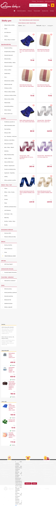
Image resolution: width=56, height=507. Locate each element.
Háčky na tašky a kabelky (9, 91)
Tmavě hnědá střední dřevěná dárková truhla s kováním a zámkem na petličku (12, 385)
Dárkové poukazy (8, 289)
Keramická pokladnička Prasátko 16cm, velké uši (12, 435)
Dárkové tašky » (7, 59)
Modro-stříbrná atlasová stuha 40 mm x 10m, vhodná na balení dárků (27, 121)
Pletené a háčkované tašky (10, 236)
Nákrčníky (6, 217)
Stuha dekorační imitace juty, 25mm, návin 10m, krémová (43, 50)
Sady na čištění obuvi (8, 162)
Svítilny (6, 176)
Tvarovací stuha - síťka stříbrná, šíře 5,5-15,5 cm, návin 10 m (44, 121)
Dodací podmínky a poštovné (10, 292)
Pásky (5, 203)
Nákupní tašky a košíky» (9, 25)
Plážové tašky (7, 102)
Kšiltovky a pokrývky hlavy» (10, 206)
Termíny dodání (37, 11)
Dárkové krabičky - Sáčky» (10, 62)
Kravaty (6, 199)
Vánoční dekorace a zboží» (10, 256)
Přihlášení (34, 1)
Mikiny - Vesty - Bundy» (9, 192)
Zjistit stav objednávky (49, 1)
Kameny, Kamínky (8, 245)
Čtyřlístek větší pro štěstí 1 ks (12, 420)
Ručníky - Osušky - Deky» (9, 221)
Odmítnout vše (28, 483)
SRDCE (5, 28)
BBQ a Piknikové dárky (9, 154)
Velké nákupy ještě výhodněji (8, 327)
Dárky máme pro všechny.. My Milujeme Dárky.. (8, 337)
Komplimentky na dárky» (9, 51)
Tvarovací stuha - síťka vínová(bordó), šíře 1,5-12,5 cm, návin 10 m (26, 157)
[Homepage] (14, 10)
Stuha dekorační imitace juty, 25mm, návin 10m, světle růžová (44, 85)
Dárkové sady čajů (8, 84)
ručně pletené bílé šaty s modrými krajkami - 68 (11, 370)
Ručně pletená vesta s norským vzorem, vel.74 (12, 355)
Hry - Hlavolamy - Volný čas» (10, 136)
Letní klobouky (7, 210)
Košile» (6, 195)
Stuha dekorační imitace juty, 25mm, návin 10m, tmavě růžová (27, 85)
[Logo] (10, 5)
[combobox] (44, 25)
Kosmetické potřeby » (9, 106)
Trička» (6, 188)
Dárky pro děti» (7, 132)
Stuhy (5, 252)
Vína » (5, 77)
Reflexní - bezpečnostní (9, 165)
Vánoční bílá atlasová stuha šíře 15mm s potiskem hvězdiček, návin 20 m (44, 192)
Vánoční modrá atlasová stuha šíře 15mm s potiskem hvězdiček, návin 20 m (27, 192)
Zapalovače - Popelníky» (9, 173)
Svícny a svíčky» (7, 70)
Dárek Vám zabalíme (21, 11)
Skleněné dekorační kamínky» (8, 55)
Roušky (6, 225)
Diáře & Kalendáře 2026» (9, 125)
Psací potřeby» (7, 129)
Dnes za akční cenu (8, 113)
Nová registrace (40, 1)
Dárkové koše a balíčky (9, 80)
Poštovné (30, 11)
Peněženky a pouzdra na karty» (9, 122)
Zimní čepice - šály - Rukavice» (8, 214)
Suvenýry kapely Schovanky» (10, 272)
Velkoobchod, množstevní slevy (9, 281)
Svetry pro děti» (7, 233)
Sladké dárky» (7, 73)
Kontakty (52, 11)
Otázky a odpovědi (8, 307)
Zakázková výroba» (8, 303)
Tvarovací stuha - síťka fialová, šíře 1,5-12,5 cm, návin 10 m (44, 156)
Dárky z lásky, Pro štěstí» (9, 39)
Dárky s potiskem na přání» (10, 180)
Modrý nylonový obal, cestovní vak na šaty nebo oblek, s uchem (12, 407)
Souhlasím (34, 483)
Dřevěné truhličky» (8, 48)
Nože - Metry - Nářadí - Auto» (9, 148)
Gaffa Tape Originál (8, 264)
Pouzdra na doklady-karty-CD (10, 169)
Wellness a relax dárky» (9, 140)
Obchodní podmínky (8, 296)
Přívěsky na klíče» (8, 88)
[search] (49, 5)
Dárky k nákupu (7, 110)
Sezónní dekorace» (8, 248)
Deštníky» (6, 151)
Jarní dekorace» (7, 32)
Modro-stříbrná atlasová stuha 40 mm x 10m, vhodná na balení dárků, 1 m (27, 51)
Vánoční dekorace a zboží (27, 20)
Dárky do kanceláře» (8, 143)
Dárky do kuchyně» (8, 66)
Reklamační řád (7, 299)
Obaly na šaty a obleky (9, 99)
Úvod (20, 20)
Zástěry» (6, 36)
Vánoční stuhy (36, 20)
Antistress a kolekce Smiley (10, 95)
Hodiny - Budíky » (8, 158)
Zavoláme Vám (45, 11)
